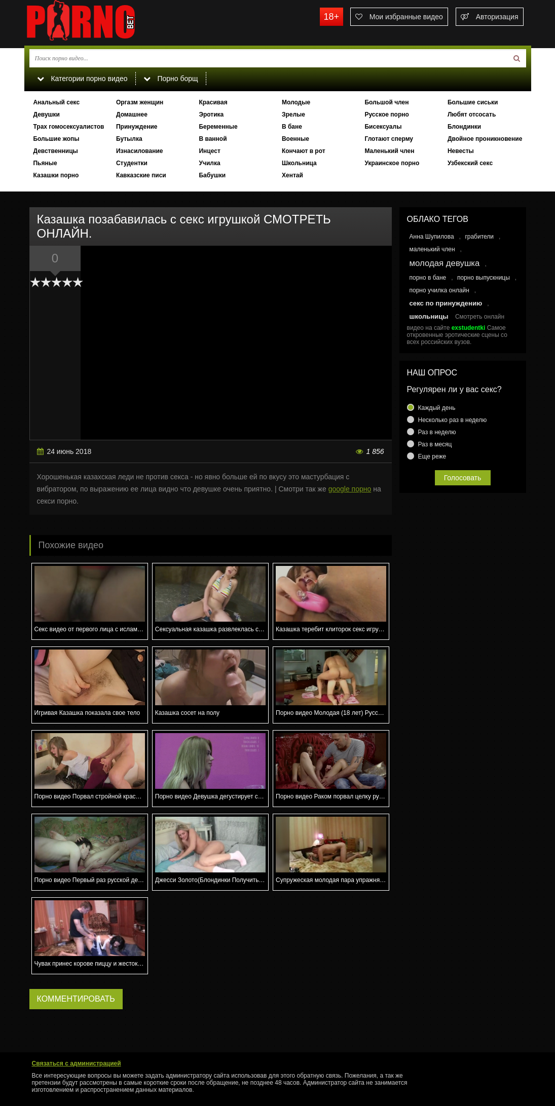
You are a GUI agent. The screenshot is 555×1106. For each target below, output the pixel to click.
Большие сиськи (473, 102)
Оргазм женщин (139, 102)
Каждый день (437, 407)
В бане (292, 126)
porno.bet (100, 23)
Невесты (461, 151)
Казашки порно (56, 175)
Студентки (131, 163)
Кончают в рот (303, 151)
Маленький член (389, 151)
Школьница (299, 163)
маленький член (432, 249)
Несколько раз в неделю (452, 420)
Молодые (296, 102)
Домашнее (131, 114)
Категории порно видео (82, 78)
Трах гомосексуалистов (68, 126)
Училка (209, 163)
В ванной (213, 138)
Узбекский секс (470, 163)
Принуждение (137, 126)
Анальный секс (56, 102)
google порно (350, 489)
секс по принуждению (446, 303)
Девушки (46, 114)
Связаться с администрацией (76, 1063)
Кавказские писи (141, 175)
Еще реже (432, 456)
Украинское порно (391, 163)
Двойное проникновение (485, 138)
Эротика (211, 114)
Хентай (292, 175)
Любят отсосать (472, 114)
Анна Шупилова (432, 236)
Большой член (386, 102)
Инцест (209, 151)
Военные (295, 138)
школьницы (429, 316)
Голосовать (463, 478)
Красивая (213, 102)
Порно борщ (170, 78)
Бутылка (129, 138)
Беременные (218, 126)
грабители (479, 236)
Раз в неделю (437, 432)
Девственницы (55, 151)
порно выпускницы (483, 277)
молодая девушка (445, 263)
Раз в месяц (435, 444)
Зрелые (293, 114)
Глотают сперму (388, 138)
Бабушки (212, 175)
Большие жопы (56, 138)
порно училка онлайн (439, 290)
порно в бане (428, 277)
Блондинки (464, 126)
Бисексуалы (382, 126)
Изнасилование (139, 151)
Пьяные (45, 163)
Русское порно (386, 114)
